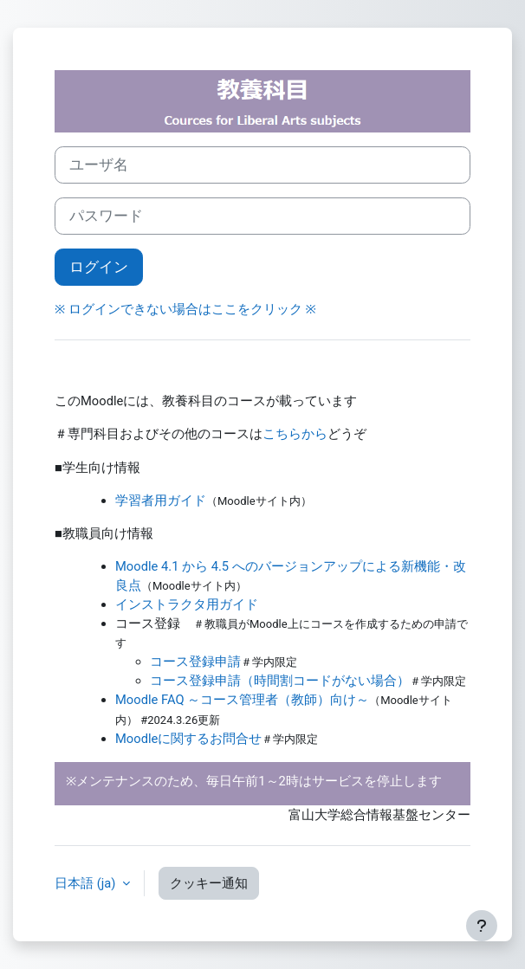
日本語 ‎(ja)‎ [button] (87, 883)
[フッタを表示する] (481, 925)
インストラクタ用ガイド (186, 604)
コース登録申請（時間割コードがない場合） (280, 680)
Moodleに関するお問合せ (188, 738)
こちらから (294, 434)
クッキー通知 (209, 883)
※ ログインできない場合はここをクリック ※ (185, 309)
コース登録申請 (195, 661)
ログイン (98, 266)
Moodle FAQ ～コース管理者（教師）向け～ (242, 699)
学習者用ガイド (160, 500)
